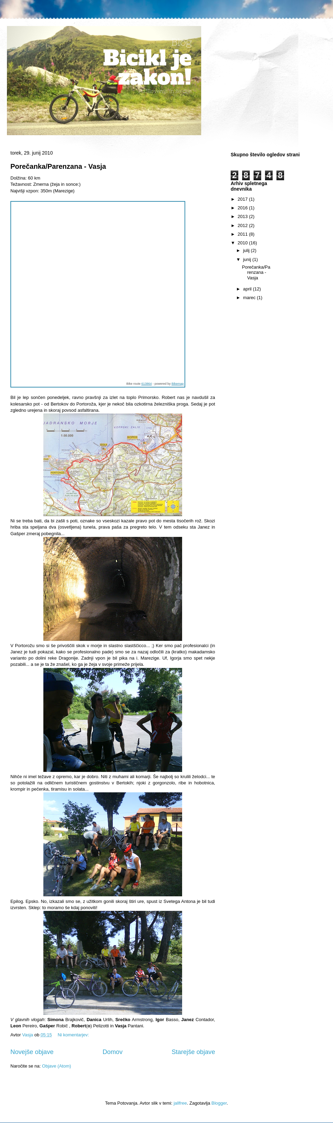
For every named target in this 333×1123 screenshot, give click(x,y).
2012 (243, 225)
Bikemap (177, 383)
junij (248, 259)
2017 (243, 199)
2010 (243, 242)
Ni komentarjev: (74, 1034)
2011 (243, 234)
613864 (146, 383)
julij (247, 250)
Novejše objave (31, 1051)
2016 (243, 207)
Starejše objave (193, 1051)
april (248, 288)
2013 (243, 216)
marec (250, 297)
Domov (113, 1051)
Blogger (219, 1103)
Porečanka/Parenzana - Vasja (58, 166)
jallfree (180, 1103)
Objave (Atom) (56, 1066)
